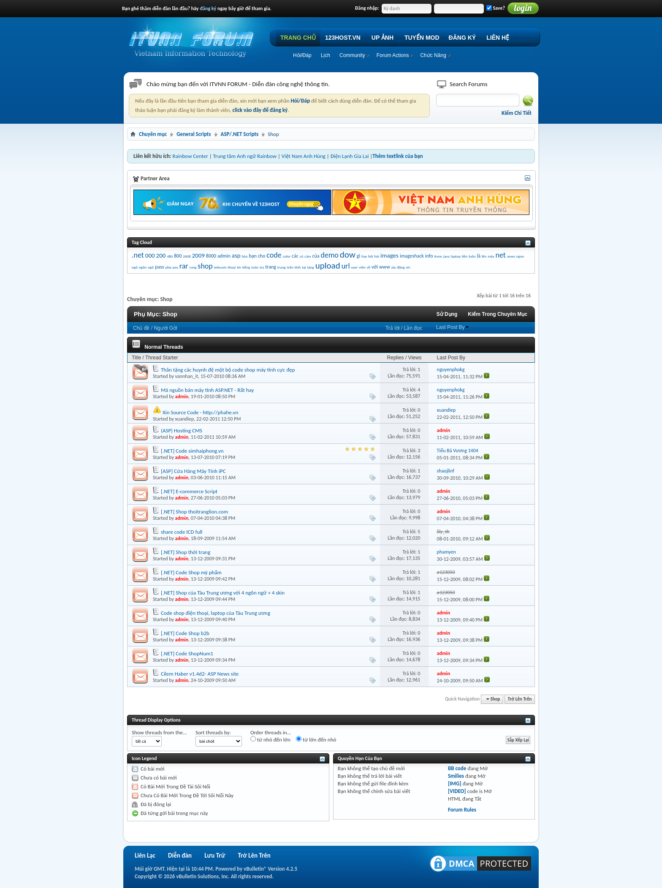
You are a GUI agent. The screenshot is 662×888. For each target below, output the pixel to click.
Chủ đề (141, 328)
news (511, 256)
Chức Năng (433, 55)
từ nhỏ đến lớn (270, 739)
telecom (220, 267)
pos (175, 267)
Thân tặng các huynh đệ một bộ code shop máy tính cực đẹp (228, 370)
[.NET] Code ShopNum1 (187, 653)
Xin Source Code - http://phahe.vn (200, 412)
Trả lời (392, 328)
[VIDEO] (457, 791)
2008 (186, 256)
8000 (211, 256)
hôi (370, 256)
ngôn (143, 267)
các (295, 256)
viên (362, 267)
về (368, 267)
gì (358, 256)
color (286, 256)
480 (170, 256)
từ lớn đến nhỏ (316, 739)
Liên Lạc (145, 855)
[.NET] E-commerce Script (189, 491)
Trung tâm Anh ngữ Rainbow (245, 156)
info (429, 256)
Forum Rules (462, 810)
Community (352, 55)
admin (224, 256)
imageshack (412, 256)
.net (138, 255)
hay (364, 256)
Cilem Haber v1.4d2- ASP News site (200, 674)
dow (347, 254)
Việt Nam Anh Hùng (304, 156)
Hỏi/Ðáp (302, 55)
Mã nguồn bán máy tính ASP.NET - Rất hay (207, 390)
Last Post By (452, 327)
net (501, 255)
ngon (520, 256)
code (273, 255)
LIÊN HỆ (497, 37)
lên (484, 256)
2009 (198, 255)
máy (491, 256)
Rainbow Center (190, 156)
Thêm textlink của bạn (397, 156)
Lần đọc (413, 328)
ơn (408, 267)
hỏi (377, 256)
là (478, 256)
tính (298, 267)
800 (178, 256)
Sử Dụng (447, 314)
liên (464, 256)
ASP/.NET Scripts (240, 134)
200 (161, 255)
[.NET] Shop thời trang (185, 552)
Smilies (456, 776)
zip (393, 267)
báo (245, 256)
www (384, 267)
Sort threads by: (213, 732)
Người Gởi (165, 328)
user (354, 267)
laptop (456, 256)
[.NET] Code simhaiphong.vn (192, 451)
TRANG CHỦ (298, 37)
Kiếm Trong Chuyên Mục (497, 314)
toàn (254, 267)
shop (205, 266)
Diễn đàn (180, 855)
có (301, 256)
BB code (457, 768)
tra (262, 267)
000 (150, 255)
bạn (252, 256)
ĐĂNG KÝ (462, 37)
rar (183, 266)
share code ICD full (181, 532)
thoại (232, 267)
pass (159, 267)
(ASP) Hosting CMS (181, 430)
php (168, 267)
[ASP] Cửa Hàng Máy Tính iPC (193, 471)
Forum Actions (393, 55)
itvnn (438, 256)
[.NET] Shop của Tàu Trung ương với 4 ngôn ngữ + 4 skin (223, 592)
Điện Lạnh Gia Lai (350, 156)
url (346, 266)
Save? (495, 8)
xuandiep (184, 419)
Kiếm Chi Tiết (517, 113)
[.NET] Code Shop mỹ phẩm (191, 572)
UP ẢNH (382, 37)
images (389, 255)
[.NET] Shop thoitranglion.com (194, 511)
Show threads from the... (159, 732)
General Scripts (193, 134)
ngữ (151, 267)
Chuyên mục (153, 134)
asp (236, 255)
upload (327, 265)
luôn (472, 256)
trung (281, 267)
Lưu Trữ (214, 855)
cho (262, 256)
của (315, 256)
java (446, 256)
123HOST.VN (343, 37)
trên (290, 267)
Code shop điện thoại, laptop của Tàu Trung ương (215, 613)
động (401, 267)
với (375, 267)
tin (239, 267)
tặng (310, 267)
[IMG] (454, 783)
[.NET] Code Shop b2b (185, 633)
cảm (307, 256)
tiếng (246, 267)
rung (193, 267)
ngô (135, 267)
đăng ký (208, 8)
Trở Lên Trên (520, 699)
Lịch (325, 55)
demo (330, 255)
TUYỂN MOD (422, 37)
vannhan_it (186, 376)
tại (304, 267)
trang (270, 267)
